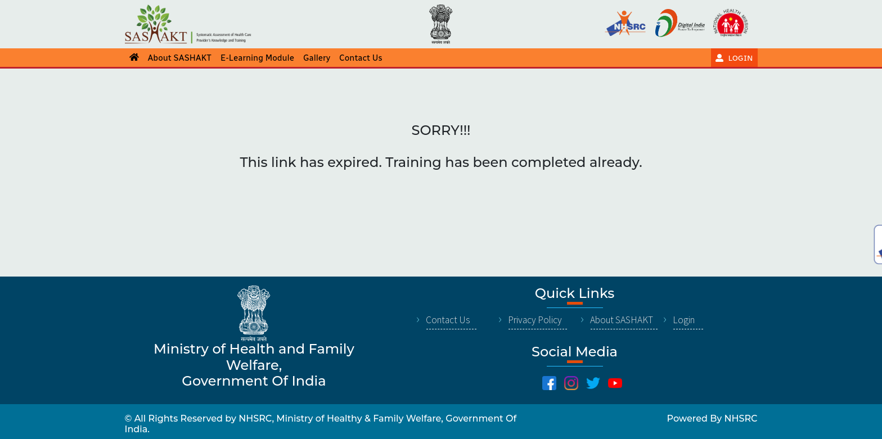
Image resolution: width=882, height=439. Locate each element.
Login (684, 320)
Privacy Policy (535, 320)
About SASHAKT (621, 320)
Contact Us (448, 320)
